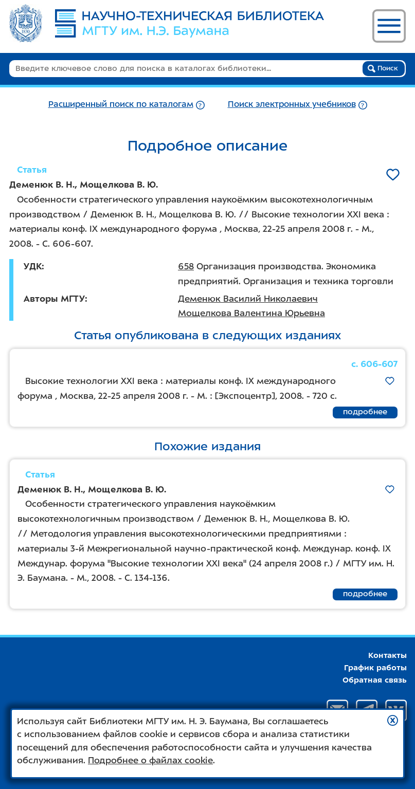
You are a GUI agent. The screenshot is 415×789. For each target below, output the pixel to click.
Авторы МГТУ (54, 298)
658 (186, 266)
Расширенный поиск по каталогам (120, 104)
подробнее (365, 412)
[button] (392, 720)
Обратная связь (374, 680)
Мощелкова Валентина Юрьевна (251, 313)
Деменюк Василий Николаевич (248, 298)
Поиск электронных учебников (292, 104)
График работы (375, 668)
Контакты (387, 655)
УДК (33, 266)
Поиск (383, 68)
